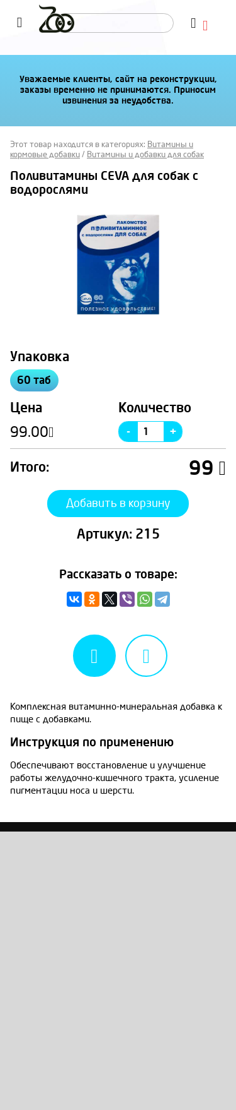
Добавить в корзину (118, 503)
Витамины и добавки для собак (145, 154)
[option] (118, 264)
